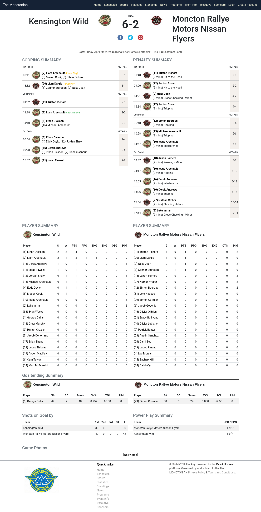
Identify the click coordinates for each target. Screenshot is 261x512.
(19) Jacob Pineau (145, 347)
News (163, 4)
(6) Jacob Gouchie (145, 305)
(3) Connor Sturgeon (54, 87)
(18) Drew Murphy (34, 323)
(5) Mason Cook (51, 77)
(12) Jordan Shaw (71, 141)
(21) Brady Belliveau (146, 317)
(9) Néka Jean (76, 87)
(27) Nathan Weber (164, 200)
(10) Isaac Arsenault (165, 141)
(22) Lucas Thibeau (34, 347)
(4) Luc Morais (143, 353)
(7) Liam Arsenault (76, 152)
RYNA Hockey (224, 464)
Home (97, 4)
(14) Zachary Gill (144, 359)
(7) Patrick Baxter (144, 329)
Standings (151, 4)
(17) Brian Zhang (33, 341)
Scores (124, 4)
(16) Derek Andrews (165, 179)
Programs (176, 4)
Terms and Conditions (221, 472)
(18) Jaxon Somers (164, 158)
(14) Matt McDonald (35, 365)
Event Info (191, 4)
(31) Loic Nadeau (144, 293)
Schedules (110, 4)
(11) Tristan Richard (165, 73)
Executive (205, 4)
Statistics (137, 4)
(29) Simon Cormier (146, 299)
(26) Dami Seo (142, 341)
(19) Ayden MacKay (35, 353)
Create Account (247, 4)
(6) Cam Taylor (32, 359)
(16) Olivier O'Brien (145, 311)
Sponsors (220, 4)
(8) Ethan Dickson (73, 77)
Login (231, 4)
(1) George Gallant (34, 317)
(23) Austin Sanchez (146, 335)
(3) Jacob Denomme (35, 335)
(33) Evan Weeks (33, 311)
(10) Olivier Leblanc (145, 323)
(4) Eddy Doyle (50, 141)
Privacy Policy (196, 472)
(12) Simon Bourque (165, 120)
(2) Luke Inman (162, 210)
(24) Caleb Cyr (142, 365)
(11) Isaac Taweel (34, 269)
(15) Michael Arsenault (56, 125)
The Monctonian (15, 5)
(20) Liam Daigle (144, 257)
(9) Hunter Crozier (34, 329)
